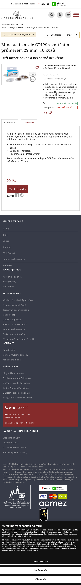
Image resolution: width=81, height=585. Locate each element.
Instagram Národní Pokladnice (17, 397)
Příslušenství (9, 253)
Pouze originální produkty (15, 452)
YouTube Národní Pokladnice (16, 383)
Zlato (5, 234)
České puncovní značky (14, 334)
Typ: (45, 103)
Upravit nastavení (40, 561)
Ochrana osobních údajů (14, 305)
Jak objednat (9, 314)
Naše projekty (9, 281)
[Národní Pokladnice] (17, 15)
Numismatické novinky (14, 259)
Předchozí (53, 34)
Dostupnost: (48, 107)
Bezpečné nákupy (11, 437)
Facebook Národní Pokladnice (17, 378)
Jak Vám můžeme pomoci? (15, 354)
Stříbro (6, 240)
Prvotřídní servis (11, 442)
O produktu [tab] (9, 122)
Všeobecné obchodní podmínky (18, 300)
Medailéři (7, 265)
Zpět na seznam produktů (18, 34)
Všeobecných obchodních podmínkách (43, 548)
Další (72, 34)
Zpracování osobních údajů (16, 309)
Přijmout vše (40, 579)
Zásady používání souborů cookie (19, 339)
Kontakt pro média (12, 359)
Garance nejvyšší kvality (14, 447)
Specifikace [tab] (29, 122)
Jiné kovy (7, 247)
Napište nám (9, 349)
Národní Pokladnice (12, 276)
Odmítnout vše (40, 570)
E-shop (6, 228)
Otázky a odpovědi (12, 319)
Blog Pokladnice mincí (13, 373)
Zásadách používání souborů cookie (23, 550)
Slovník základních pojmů (15, 324)
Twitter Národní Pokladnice (16, 387)
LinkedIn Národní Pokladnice (16, 392)
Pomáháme (8, 286)
